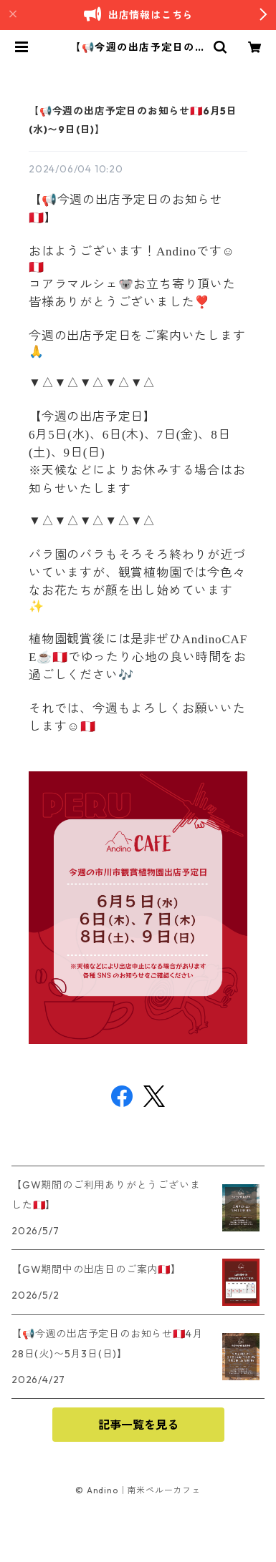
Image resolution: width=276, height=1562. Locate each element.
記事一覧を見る (138, 1424)
